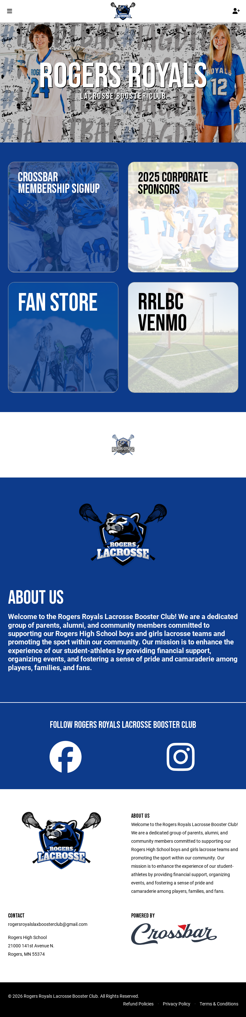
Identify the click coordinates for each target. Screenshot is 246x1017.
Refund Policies (138, 1004)
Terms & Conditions (219, 1004)
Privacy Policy (176, 1004)
